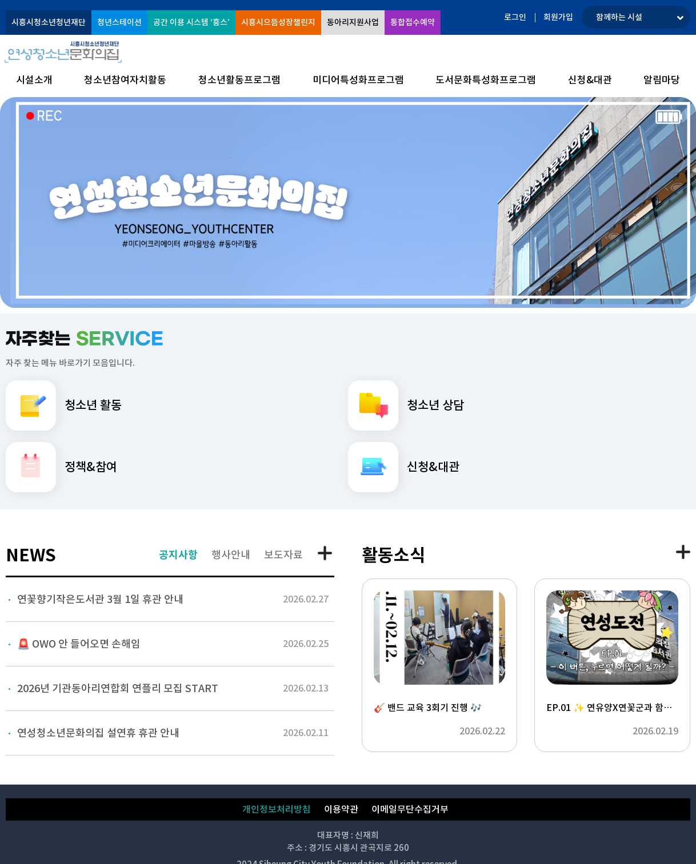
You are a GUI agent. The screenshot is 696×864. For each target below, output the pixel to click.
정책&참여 (61, 467)
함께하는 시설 (619, 17)
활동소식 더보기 (683, 552)
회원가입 (558, 17)
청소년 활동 (64, 405)
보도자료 (283, 554)
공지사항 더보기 (326, 554)
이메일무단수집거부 (410, 809)
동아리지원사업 (353, 22)
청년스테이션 (119, 22)
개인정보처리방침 (276, 809)
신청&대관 (403, 467)
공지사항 (178, 554)
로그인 (515, 17)
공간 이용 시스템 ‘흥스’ (191, 22)
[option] (348, 202)
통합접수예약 (412, 22)
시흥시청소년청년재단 (48, 22)
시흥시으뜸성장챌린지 (278, 22)
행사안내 (230, 554)
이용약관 (341, 809)
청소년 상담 (406, 405)
